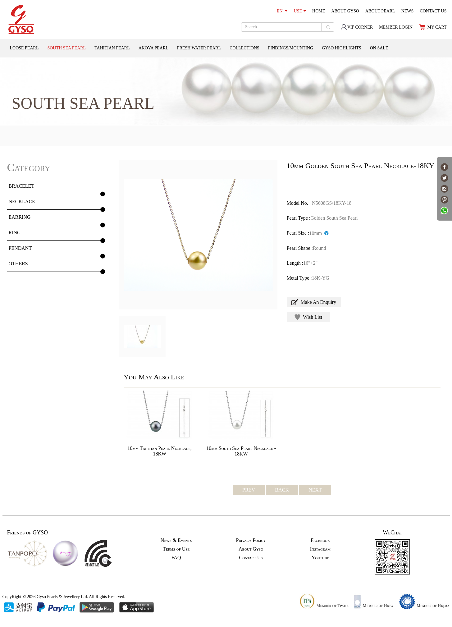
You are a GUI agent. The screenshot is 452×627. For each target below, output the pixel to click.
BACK (282, 489)
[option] (198, 235)
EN (282, 11)
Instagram (320, 548)
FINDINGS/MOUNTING (290, 48)
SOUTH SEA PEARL (66, 48)
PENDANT (20, 248)
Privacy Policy (251, 540)
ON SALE (379, 48)
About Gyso (251, 548)
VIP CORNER (356, 27)
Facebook (320, 540)
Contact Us (251, 557)
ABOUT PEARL (380, 11)
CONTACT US (433, 11)
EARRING (20, 217)
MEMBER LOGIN (396, 27)
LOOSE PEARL (24, 48)
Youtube (320, 557)
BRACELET (21, 186)
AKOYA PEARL (153, 48)
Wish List (308, 317)
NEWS (407, 11)
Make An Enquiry (313, 302)
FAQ (176, 557)
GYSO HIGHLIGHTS (341, 48)
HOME (318, 11)
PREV (248, 489)
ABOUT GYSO (345, 11)
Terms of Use (176, 548)
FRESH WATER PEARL (199, 48)
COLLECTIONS (244, 48)
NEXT (315, 489)
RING (15, 232)
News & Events (176, 540)
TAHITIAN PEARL (112, 48)
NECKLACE (22, 201)
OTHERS (18, 263)
